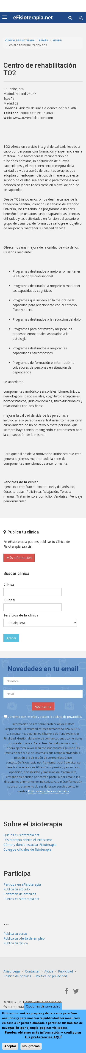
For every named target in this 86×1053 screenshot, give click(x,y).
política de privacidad (67, 717)
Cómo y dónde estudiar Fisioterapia (29, 844)
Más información (19, 557)
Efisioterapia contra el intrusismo (27, 840)
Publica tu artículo (16, 889)
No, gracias (31, 1046)
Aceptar (10, 1046)
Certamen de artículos (19, 894)
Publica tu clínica (15, 943)
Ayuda (48, 971)
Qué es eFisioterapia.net (21, 835)
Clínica (8, 584)
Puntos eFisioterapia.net (21, 899)
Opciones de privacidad (43, 1007)
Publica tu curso (15, 933)
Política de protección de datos (48, 791)
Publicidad (65, 971)
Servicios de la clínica (21, 615)
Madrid (57, 40)
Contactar (32, 971)
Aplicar (11, 638)
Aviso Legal (11, 971)
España (43, 40)
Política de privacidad (51, 976)
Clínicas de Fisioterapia (20, 40)
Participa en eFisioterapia (22, 884)
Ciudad (9, 600)
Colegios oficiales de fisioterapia (27, 849)
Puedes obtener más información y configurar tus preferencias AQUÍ (43, 1035)
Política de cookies (17, 976)
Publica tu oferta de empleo (24, 938)
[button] (80, 18)
